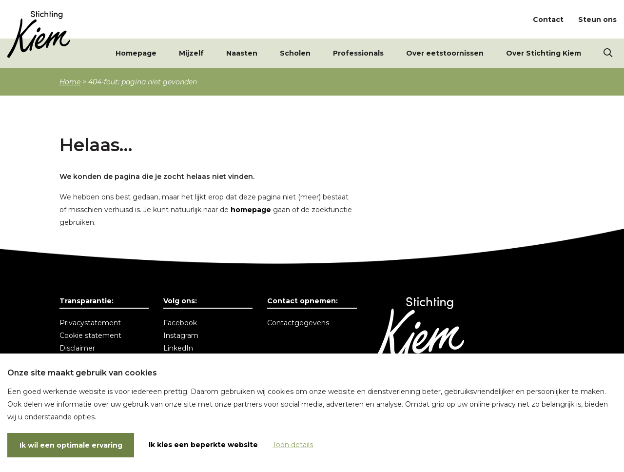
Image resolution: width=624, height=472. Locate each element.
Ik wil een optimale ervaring (71, 445)
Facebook (180, 322)
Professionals (358, 53)
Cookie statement (90, 335)
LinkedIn (178, 348)
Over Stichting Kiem (543, 53)
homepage (251, 209)
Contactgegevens (298, 322)
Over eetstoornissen (445, 53)
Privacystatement (90, 322)
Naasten (241, 53)
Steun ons (597, 19)
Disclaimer (77, 348)
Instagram (180, 335)
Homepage (136, 53)
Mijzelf (191, 53)
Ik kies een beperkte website (203, 444)
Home (69, 82)
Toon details (293, 444)
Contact (548, 19)
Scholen (295, 53)
